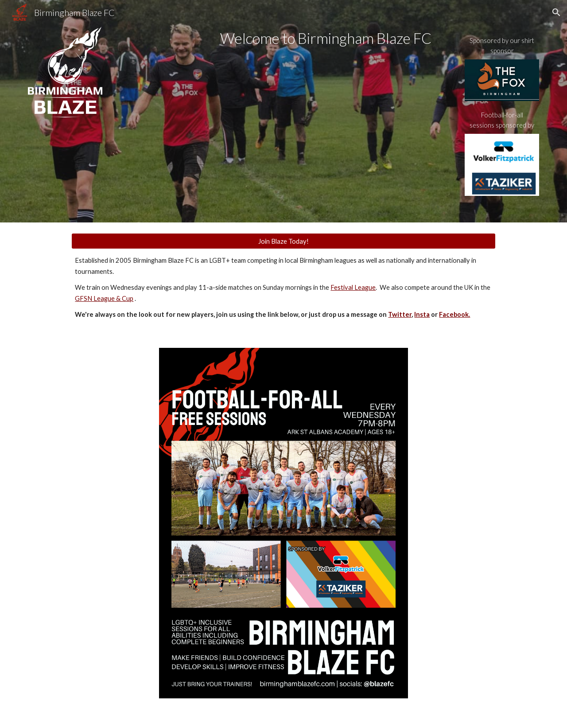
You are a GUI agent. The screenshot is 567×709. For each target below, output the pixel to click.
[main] (326, 38)
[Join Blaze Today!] (283, 241)
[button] (556, 12)
